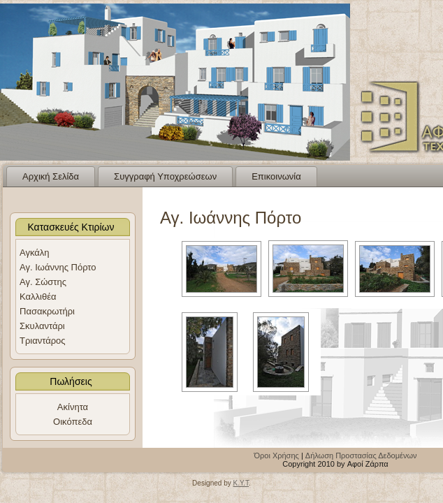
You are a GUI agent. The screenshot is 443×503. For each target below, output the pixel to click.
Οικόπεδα (72, 421)
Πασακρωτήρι (47, 311)
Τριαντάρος (43, 340)
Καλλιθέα (38, 296)
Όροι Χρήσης (276, 455)
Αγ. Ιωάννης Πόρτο (58, 267)
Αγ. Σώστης (43, 282)
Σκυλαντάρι (42, 326)
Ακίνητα (72, 407)
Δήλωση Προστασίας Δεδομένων (361, 455)
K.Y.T (241, 483)
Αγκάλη (35, 252)
